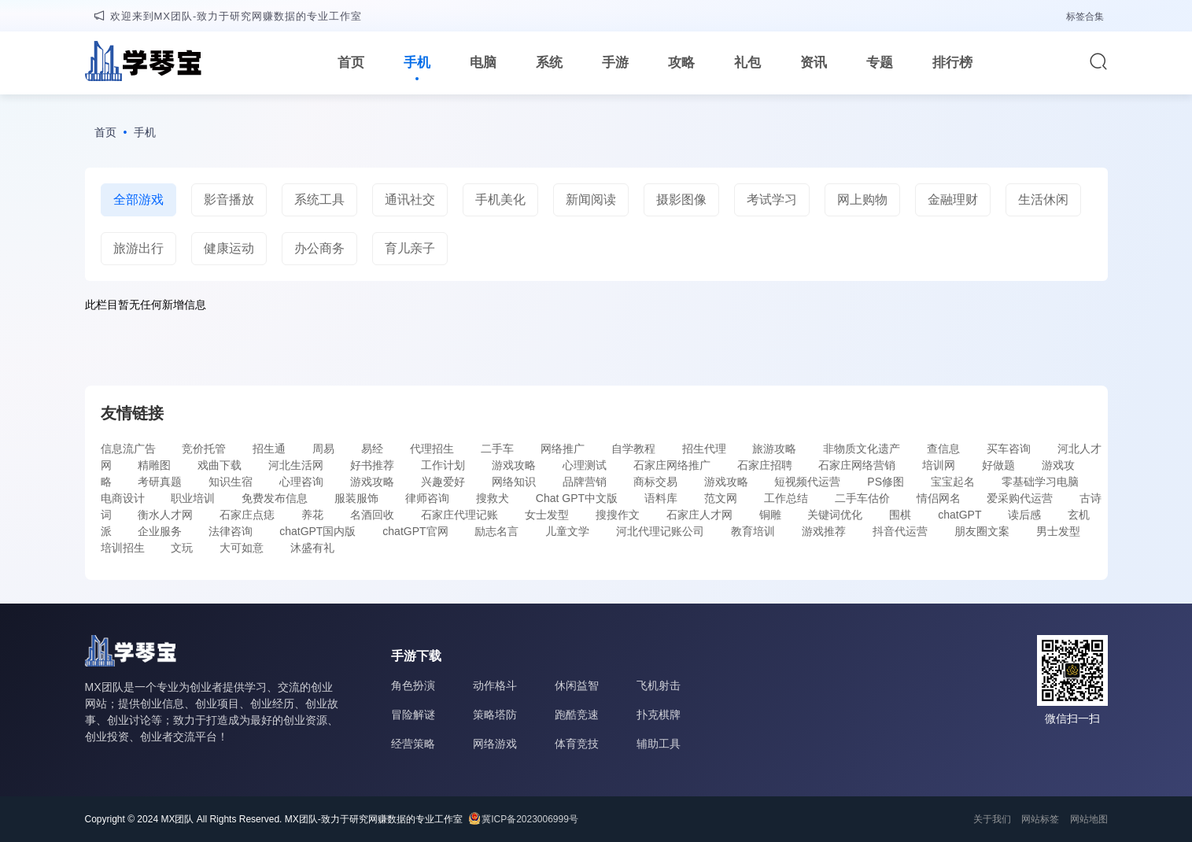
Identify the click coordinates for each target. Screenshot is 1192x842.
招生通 (269, 448)
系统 (549, 62)
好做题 (998, 465)
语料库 (660, 498)
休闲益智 (577, 685)
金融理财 (953, 199)
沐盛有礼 (312, 547)
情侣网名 (939, 498)
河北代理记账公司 (660, 531)
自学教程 (633, 448)
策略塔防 (495, 714)
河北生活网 (295, 465)
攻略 (681, 62)
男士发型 (1058, 531)
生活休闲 (1043, 199)
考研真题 (160, 481)
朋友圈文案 (981, 531)
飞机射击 (659, 685)
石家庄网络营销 (856, 465)
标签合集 (1085, 16)
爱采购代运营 (1020, 498)
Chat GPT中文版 (577, 498)
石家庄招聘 (764, 465)
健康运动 (229, 248)
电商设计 (123, 498)
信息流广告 (128, 448)
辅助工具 (659, 743)
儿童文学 (567, 531)
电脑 (483, 62)
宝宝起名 (953, 481)
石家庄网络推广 (671, 465)
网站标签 (1040, 819)
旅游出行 (138, 248)
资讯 (813, 62)
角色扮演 (413, 685)
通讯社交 (410, 199)
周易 (323, 448)
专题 (879, 62)
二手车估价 (862, 498)
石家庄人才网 (699, 514)
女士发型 (547, 514)
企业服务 (160, 531)
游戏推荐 (824, 531)
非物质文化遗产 (861, 448)
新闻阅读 (591, 199)
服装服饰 (356, 498)
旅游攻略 (774, 448)
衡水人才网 (165, 514)
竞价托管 (204, 448)
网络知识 (514, 481)
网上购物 (862, 199)
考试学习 (772, 199)
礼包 (747, 62)
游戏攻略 (514, 465)
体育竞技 (577, 743)
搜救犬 (492, 498)
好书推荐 (372, 465)
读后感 (1024, 514)
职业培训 (193, 498)
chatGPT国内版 (317, 531)
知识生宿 (231, 481)
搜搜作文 (618, 514)
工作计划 (443, 465)
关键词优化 (834, 514)
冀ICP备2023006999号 (530, 819)
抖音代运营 (900, 531)
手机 (417, 62)
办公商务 (319, 248)
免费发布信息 (275, 498)
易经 (372, 448)
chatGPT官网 (415, 531)
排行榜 (952, 62)
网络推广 (563, 448)
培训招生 (123, 547)
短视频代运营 (807, 481)
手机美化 (500, 199)
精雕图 (154, 465)
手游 (615, 62)
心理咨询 (301, 481)
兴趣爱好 (443, 481)
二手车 (497, 448)
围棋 (900, 514)
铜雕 (770, 514)
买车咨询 (1009, 448)
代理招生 (432, 448)
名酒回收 (372, 514)
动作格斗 (495, 685)
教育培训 (753, 531)
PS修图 (885, 481)
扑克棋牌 (659, 714)
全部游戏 (138, 199)
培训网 (938, 465)
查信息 (943, 448)
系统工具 (319, 199)
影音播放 (229, 199)
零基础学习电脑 (1040, 481)
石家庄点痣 (247, 514)
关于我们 (992, 819)
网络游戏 (495, 743)
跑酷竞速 (577, 714)
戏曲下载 (219, 465)
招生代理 (704, 448)
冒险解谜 (413, 714)
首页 (351, 62)
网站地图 (1089, 819)
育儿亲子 (410, 248)
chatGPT (959, 514)
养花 (312, 514)
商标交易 (655, 481)
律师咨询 (427, 498)
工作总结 (786, 498)
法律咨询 (231, 531)
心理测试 (585, 465)
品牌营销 (585, 481)
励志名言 (496, 531)
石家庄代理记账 (459, 514)
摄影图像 (681, 199)
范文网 (720, 498)
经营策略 (413, 743)
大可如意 (242, 547)
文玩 (182, 547)
